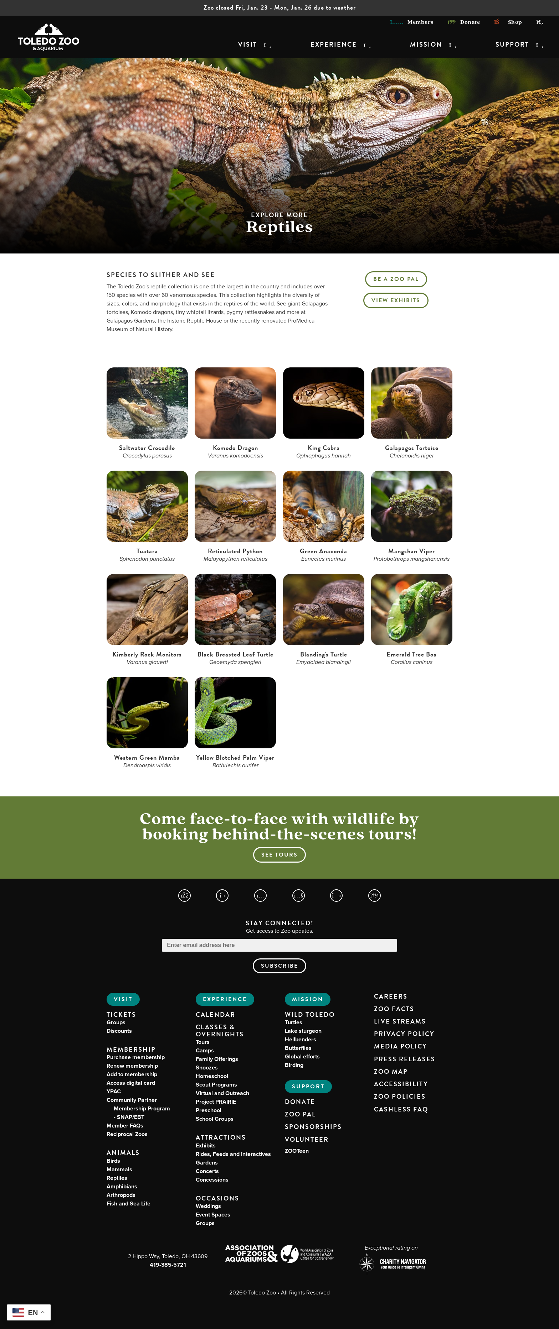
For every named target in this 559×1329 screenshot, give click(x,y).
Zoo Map (391, 1071)
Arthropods (121, 1195)
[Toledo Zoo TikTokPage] (336, 895)
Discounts (119, 1031)
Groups (116, 1022)
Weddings (208, 1206)
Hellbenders (300, 1039)
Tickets (121, 1014)
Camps (205, 1050)
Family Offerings (217, 1059)
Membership (131, 1049)
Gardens (207, 1162)
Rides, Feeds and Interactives (233, 1154)
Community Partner (138, 1108)
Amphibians (122, 1186)
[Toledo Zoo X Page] (222, 895)
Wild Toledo (310, 1014)
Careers (390, 996)
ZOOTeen (297, 1151)
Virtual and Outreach (222, 1093)
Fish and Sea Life (128, 1203)
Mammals (119, 1169)
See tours (279, 855)
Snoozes (207, 1067)
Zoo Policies (400, 1096)
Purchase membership (136, 1057)
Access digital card (131, 1083)
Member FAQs (125, 1125)
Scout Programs (216, 1085)
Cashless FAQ (401, 1109)
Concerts (207, 1171)
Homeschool (212, 1076)
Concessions (212, 1180)
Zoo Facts (394, 1009)
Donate (464, 22)
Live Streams (400, 1021)
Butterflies (298, 1048)
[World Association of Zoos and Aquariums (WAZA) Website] (307, 1255)
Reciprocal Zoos (127, 1134)
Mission (426, 44)
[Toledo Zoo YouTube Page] (298, 895)
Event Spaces (213, 1214)
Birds (113, 1161)
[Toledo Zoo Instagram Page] (260, 895)
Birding (294, 1065)
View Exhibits (395, 300)
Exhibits (206, 1145)
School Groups (215, 1119)
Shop (508, 22)
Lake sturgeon (303, 1031)
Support (512, 44)
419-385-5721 (168, 1265)
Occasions (217, 1198)
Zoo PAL (300, 1114)
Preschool (208, 1110)
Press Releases (404, 1059)
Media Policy (400, 1046)
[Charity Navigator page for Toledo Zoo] (391, 1264)
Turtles (293, 1022)
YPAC (114, 1091)
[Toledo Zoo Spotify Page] (374, 895)
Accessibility (401, 1084)
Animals (123, 1152)
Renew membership (132, 1066)
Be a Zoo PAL (396, 279)
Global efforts (302, 1056)
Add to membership (132, 1074)
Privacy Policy (404, 1033)
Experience (334, 44)
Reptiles (117, 1178)
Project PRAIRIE (216, 1102)
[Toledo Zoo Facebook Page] (184, 895)
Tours (203, 1042)
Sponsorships (313, 1126)
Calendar (215, 1014)
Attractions (221, 1137)
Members (412, 22)
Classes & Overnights (220, 1031)
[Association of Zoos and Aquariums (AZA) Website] (252, 1254)
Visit (247, 44)
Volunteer (307, 1139)
